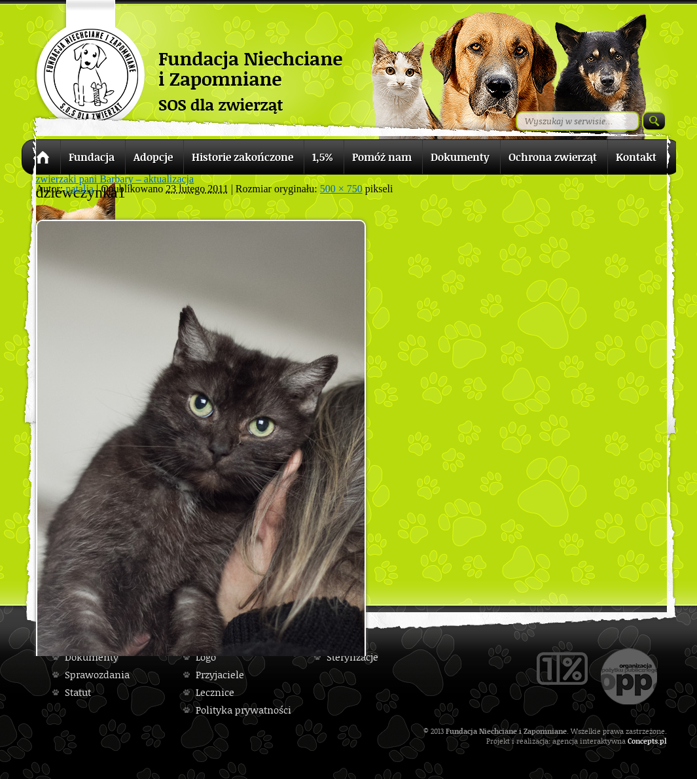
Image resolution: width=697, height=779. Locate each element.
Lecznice (215, 692)
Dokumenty (91, 657)
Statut (78, 692)
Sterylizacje (352, 657)
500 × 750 (341, 188)
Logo (206, 657)
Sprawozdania (97, 675)
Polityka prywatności (243, 710)
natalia (79, 188)
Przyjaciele (220, 675)
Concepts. (644, 741)
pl (663, 741)
